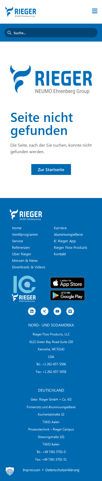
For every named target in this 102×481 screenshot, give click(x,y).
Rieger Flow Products (70, 247)
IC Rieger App (65, 240)
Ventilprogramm (25, 234)
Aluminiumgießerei (68, 234)
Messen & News (25, 260)
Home (16, 227)
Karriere (60, 227)
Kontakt (60, 253)
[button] (10, 471)
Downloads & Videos (28, 267)
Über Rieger (21, 253)
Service (17, 240)
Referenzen (21, 247)
